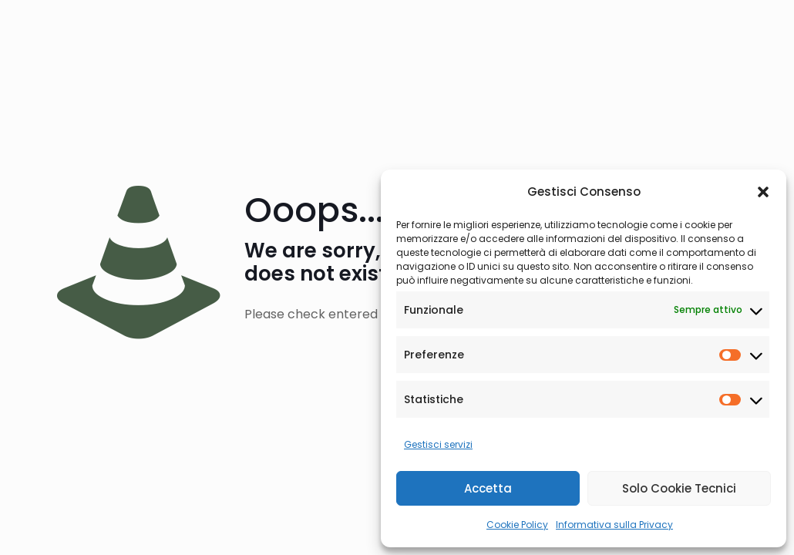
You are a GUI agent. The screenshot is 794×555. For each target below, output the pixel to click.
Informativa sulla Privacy (614, 524)
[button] (763, 192)
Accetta (488, 488)
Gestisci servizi (438, 444)
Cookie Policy (517, 524)
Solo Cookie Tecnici (679, 488)
